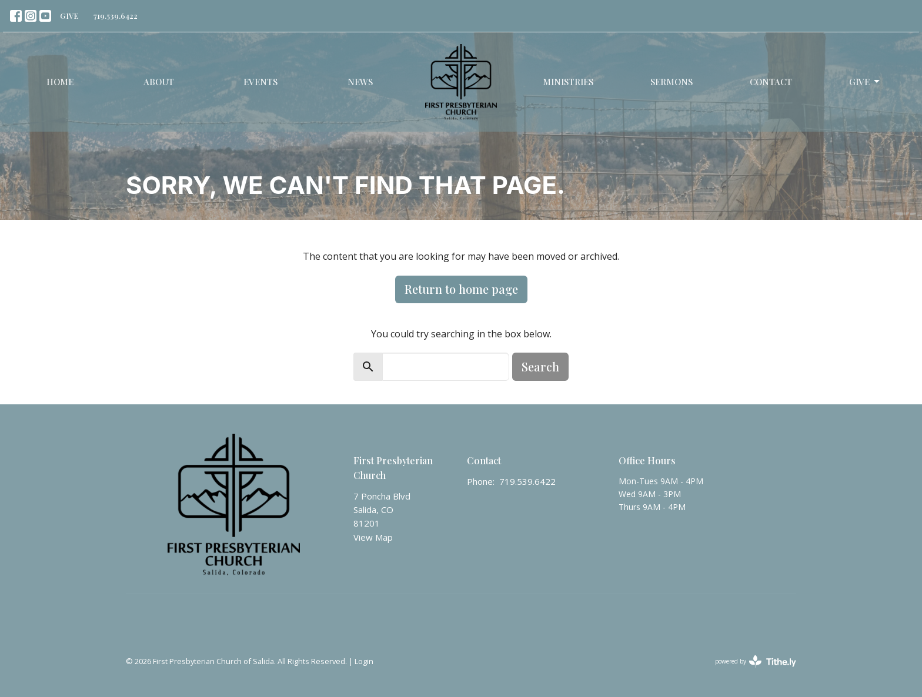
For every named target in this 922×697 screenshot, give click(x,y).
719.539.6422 (115, 16)
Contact (771, 82)
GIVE (69, 16)
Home (60, 82)
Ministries (568, 82)
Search (540, 366)
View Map (373, 537)
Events (260, 82)
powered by (755, 661)
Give (865, 82)
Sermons (671, 82)
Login (364, 661)
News (360, 82)
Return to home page (461, 289)
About (158, 82)
